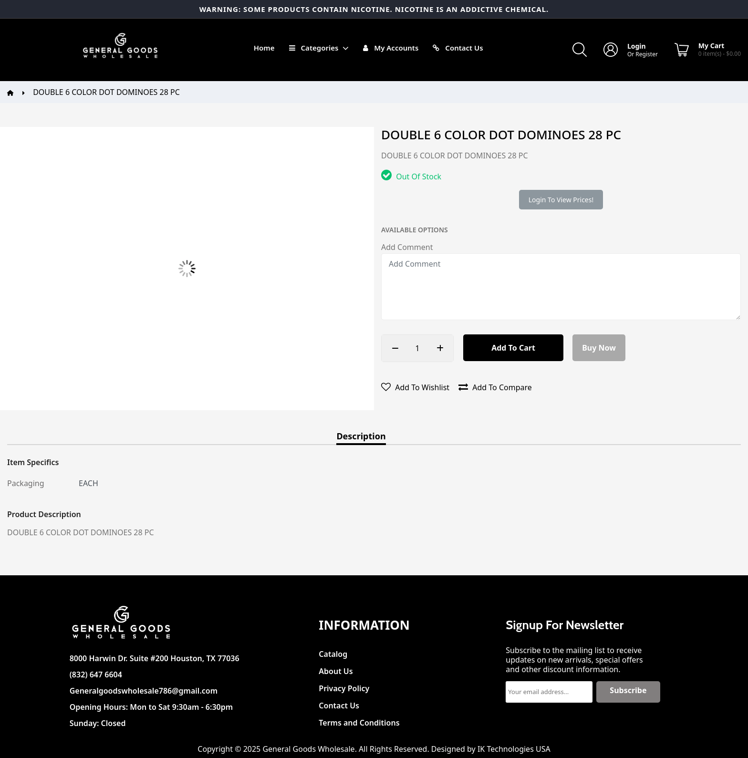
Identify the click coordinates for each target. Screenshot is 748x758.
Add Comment (407, 247)
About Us (336, 668)
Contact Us (339, 703)
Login (636, 46)
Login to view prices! (561, 199)
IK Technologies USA (514, 749)
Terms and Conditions (359, 720)
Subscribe (628, 690)
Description (360, 437)
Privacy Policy (344, 685)
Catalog (333, 651)
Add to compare (495, 387)
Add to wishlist (415, 387)
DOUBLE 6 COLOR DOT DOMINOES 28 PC (106, 92)
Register (646, 54)
